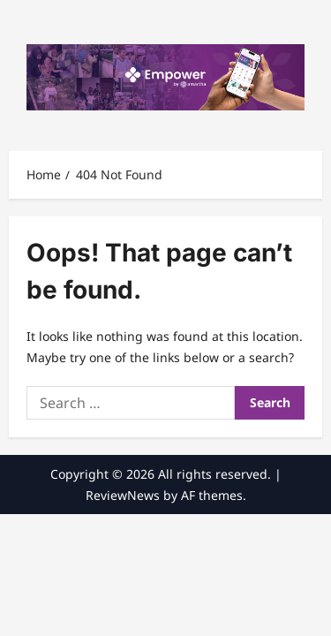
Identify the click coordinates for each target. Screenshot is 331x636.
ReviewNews (123, 495)
